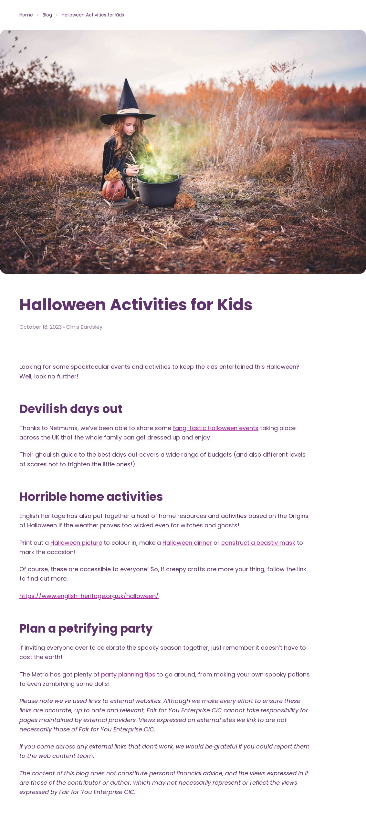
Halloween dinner (187, 543)
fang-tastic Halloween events (215, 428)
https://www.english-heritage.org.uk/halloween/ (89, 596)
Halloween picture (76, 543)
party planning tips (128, 674)
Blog (47, 15)
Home (26, 15)
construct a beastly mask (258, 543)
